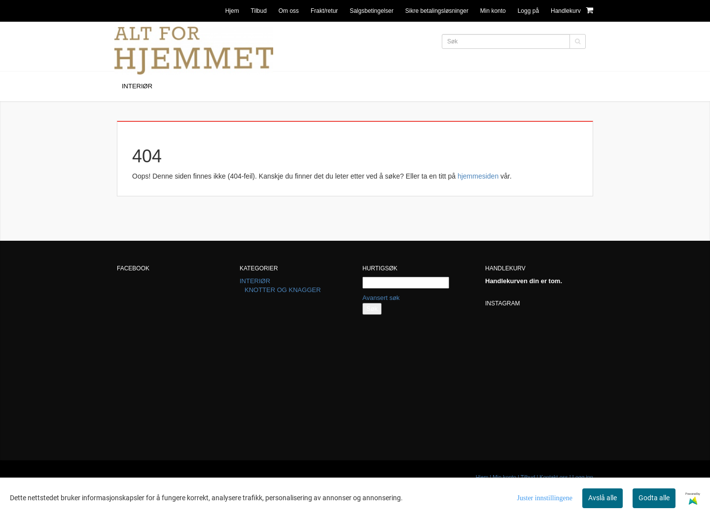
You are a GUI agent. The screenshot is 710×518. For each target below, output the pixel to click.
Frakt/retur (324, 10)
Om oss (289, 10)
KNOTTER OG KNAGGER (283, 290)
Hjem (232, 10)
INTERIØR (255, 281)
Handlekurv (572, 10)
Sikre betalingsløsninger (436, 10)
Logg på (528, 10)
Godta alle (654, 498)
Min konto (493, 10)
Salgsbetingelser (371, 10)
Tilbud (259, 10)
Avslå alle (602, 498)
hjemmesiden (478, 176)
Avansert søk (381, 297)
